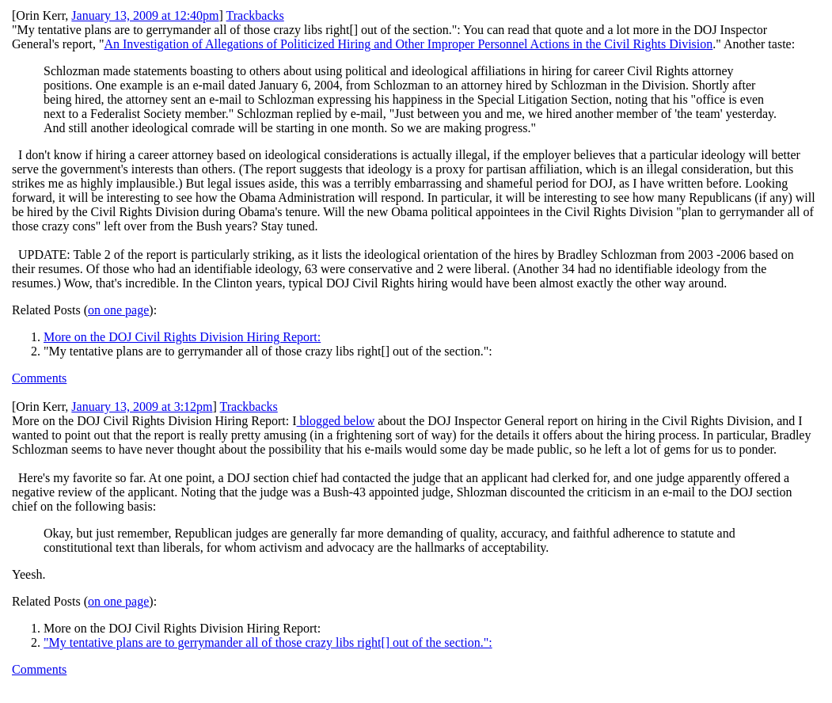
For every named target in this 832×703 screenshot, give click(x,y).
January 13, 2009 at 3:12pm (141, 406)
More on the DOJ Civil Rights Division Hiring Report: (182, 337)
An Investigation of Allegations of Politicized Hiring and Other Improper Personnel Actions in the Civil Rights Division (408, 44)
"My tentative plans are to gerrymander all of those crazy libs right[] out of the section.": (268, 642)
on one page (118, 310)
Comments (39, 378)
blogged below (336, 421)
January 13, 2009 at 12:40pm (144, 15)
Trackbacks (255, 15)
